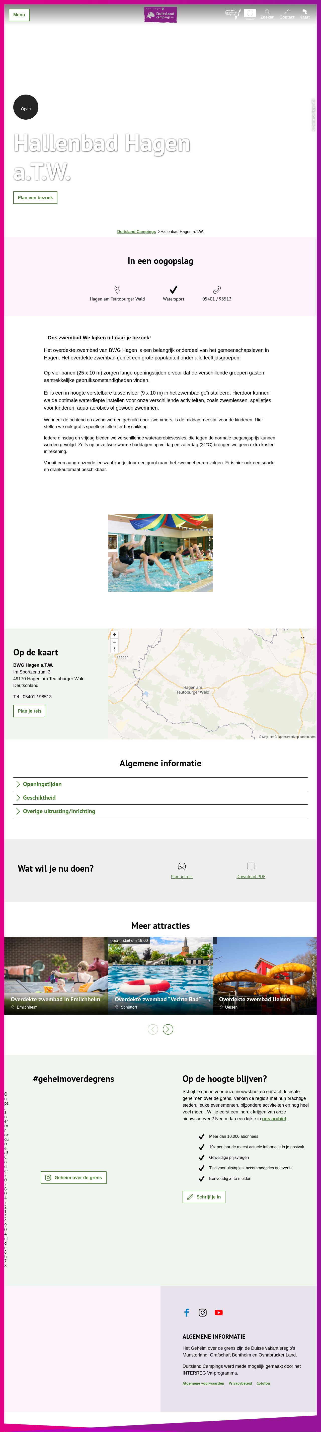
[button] (35, 197)
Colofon (263, 1383)
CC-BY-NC (313, 986)
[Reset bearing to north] (114, 649)
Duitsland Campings (136, 232)
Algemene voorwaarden (203, 1383)
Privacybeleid (240, 1383)
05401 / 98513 (216, 299)
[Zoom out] (114, 642)
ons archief (274, 1118)
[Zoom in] (114, 634)
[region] (212, 684)
